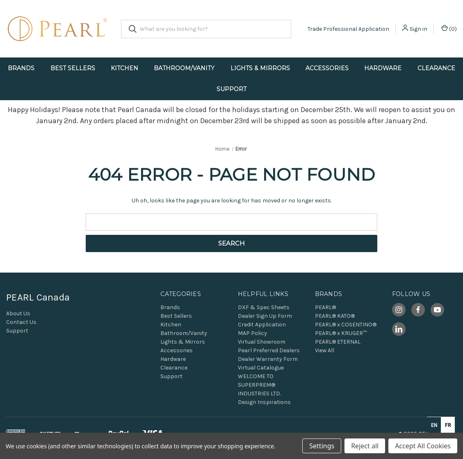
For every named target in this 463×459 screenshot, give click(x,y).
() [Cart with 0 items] (449, 28)
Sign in (418, 28)
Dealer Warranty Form (268, 359)
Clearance (436, 68)
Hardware (382, 68)
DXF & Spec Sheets (264, 307)
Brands (21, 68)
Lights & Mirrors (260, 68)
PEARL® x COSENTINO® (345, 324)
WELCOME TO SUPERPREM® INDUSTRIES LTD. (259, 385)
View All (324, 350)
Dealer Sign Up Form (265, 315)
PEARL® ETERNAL (337, 341)
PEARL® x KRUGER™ (341, 333)
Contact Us (21, 322)
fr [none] (448, 425)
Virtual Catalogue (261, 367)
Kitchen (124, 68)
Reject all (365, 445)
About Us (18, 313)
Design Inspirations (264, 402)
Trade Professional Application (348, 28)
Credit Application (262, 324)
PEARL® (325, 307)
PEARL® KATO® (335, 315)
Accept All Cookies (423, 445)
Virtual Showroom (261, 341)
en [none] (434, 425)
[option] (448, 425)
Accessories (327, 68)
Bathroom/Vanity (184, 68)
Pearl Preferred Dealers (269, 350)
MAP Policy (252, 333)
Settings (321, 445)
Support (231, 89)
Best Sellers (72, 68)
